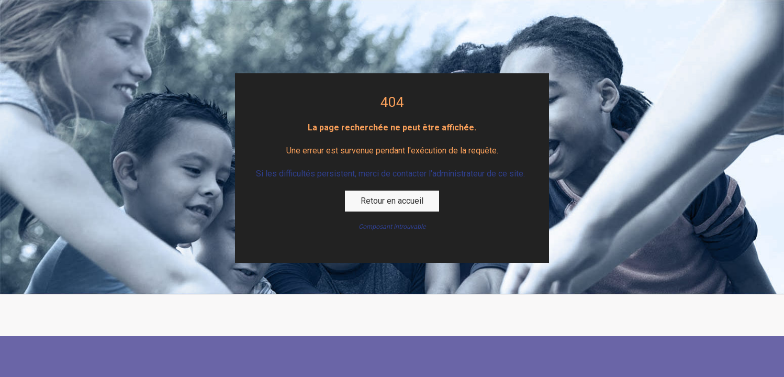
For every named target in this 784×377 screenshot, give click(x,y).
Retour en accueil (392, 201)
